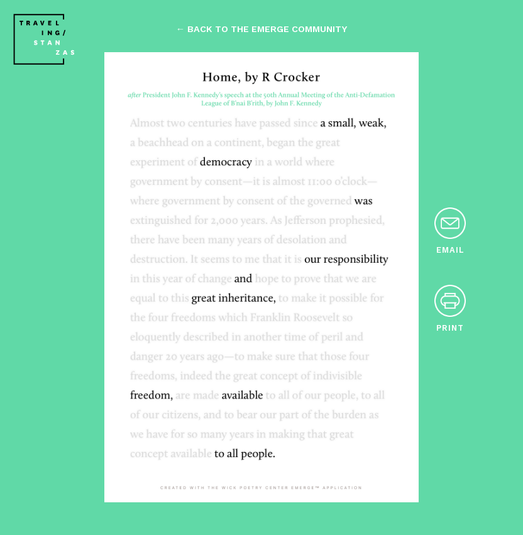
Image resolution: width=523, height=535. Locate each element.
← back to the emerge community (261, 29)
